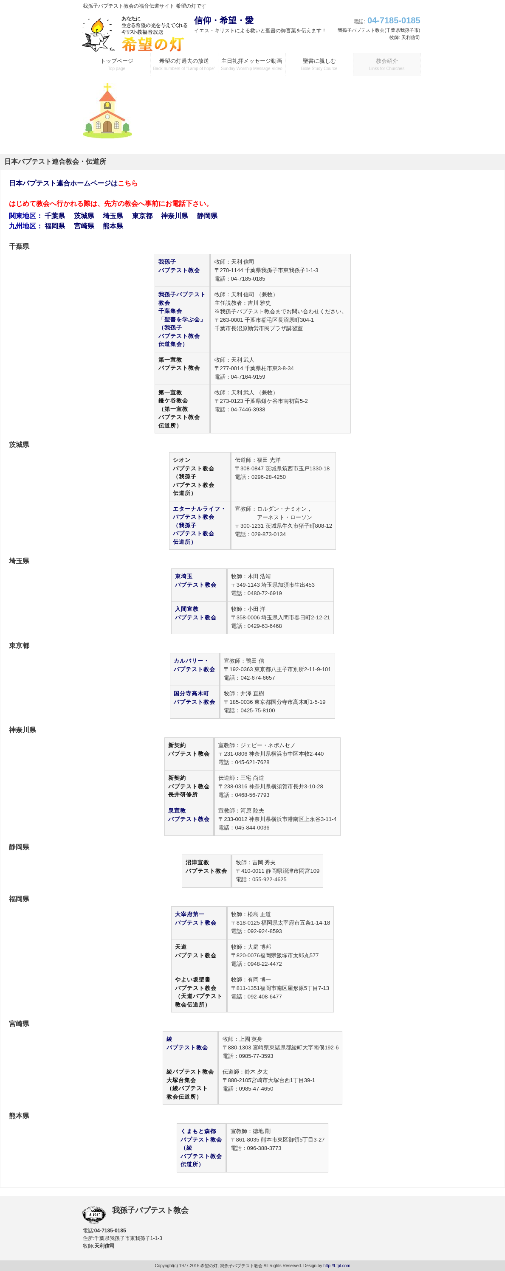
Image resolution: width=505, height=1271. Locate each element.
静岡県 (207, 215)
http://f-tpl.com (336, 1265)
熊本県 (113, 226)
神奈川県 (174, 215)
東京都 (142, 215)
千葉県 (55, 215)
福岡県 (55, 226)
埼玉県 (113, 215)
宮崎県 (84, 226)
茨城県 (84, 215)
